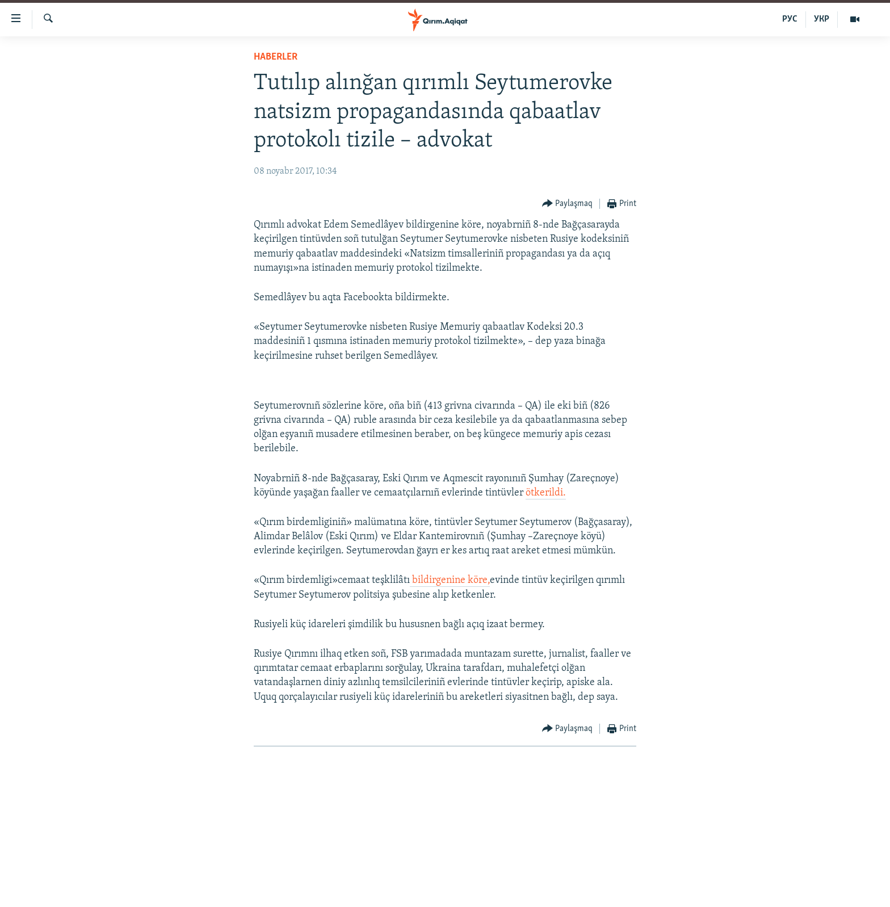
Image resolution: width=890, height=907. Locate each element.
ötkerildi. (546, 493)
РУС (789, 19)
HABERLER (275, 57)
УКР (821, 19)
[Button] (567, 204)
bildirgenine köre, (450, 580)
